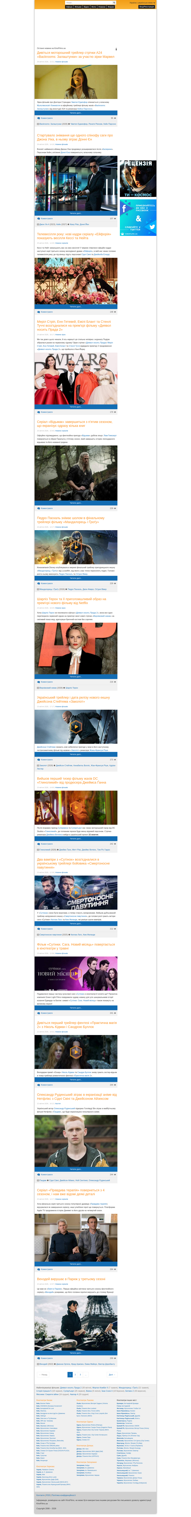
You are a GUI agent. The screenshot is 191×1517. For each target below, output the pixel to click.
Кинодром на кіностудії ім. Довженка (50, 1413)
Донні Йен (84, 224)
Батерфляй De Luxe (45, 1408)
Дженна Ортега (63, 1364)
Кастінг (58, 1104)
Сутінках (44, 913)
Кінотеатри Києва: (44, 1400)
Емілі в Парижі (54, 1289)
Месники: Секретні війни (47, 1394)
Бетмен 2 (129, 1391)
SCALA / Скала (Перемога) (130, 1446)
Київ (40, 1474)
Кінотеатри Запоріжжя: (87, 1462)
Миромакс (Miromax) (128, 1460)
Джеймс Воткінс (89, 850)
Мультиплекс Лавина (45, 1436)
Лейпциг (41, 1416)
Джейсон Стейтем (64, 765)
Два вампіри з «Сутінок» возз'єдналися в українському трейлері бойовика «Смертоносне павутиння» (73, 863)
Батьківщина (125, 1438)
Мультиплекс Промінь (127, 1433)
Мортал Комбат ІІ (100, 1388)
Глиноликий (50, 831)
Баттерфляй (123, 1406)
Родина (124, 1421)
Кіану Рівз (74, 224)
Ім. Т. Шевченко (128, 1470)
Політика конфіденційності (64, 1495)
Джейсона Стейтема (46, 747)
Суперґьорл (76, 828)
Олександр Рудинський (64, 1108)
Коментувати (45, 118)
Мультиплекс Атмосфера (46, 1428)
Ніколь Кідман (68, 1072)
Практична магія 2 (82, 1076)
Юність (128, 1418)
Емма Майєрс (91, 1364)
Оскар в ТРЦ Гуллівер (45, 1443)
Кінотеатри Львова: (85, 1400)
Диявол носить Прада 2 (48, 349)
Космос (126, 1411)
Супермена (63, 828)
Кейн (58, 224)
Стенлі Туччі (74, 346)
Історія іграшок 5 (43, 1391)
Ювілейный (124, 1468)
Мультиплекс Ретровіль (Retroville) (50, 1441)
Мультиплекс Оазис (129, 1473)
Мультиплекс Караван (45, 1431)
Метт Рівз (76, 850)
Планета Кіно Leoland (86, 1408)
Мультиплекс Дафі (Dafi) (47, 1479)
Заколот (75, 750)
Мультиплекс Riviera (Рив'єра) (89, 1425)
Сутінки (80, 994)
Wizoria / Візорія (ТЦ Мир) (129, 1443)
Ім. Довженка (85, 1468)
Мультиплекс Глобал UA (129, 1408)
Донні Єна (65, 152)
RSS (48, 1495)
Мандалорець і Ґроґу (47, 571)
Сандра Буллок (84, 1072)
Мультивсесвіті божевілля (48, 105)
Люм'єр (126, 1413)
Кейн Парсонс (110, 124)
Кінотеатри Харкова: (45, 1466)
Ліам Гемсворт (110, 436)
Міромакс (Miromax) (45, 1426)
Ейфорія (88, 251)
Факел (40, 1458)
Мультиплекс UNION (128, 1426)
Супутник (41, 1455)
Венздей (49, 1292)
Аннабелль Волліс (81, 765)
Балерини (107, 149)
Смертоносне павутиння (75, 916)
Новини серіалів (61, 243)
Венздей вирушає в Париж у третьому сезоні (71, 1279)
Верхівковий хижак (102, 616)
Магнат (40, 1423)
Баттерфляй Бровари (127, 1403)
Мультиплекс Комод (45, 1433)
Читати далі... (76, 113)
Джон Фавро (88, 589)
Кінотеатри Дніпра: (85, 1446)
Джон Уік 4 (44, 224)
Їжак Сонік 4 (107, 1391)
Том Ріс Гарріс (103, 850)
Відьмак (85, 436)
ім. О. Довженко (44, 1472)
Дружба (128, 1416)
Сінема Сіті (83, 1440)
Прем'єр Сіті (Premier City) (128, 1436)
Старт (40, 1453)
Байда (83, 1465)
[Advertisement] (95, 26)
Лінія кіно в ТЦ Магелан (46, 1418)
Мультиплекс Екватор (127, 1451)
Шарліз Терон (48, 613)
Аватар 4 (74, 1394)
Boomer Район (43, 1403)
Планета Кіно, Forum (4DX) (88, 1411)
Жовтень (41, 1411)
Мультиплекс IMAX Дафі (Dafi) (90, 1451)
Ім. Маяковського (87, 1470)
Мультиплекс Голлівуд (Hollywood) (132, 1483)
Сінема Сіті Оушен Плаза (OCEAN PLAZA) (52, 1451)
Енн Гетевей (48, 346)
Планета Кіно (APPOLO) (88, 1456)
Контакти (40, 1495)
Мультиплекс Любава (127, 1480)
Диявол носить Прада (96, 343)
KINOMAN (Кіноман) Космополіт (49, 1406)
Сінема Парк (83, 1437)
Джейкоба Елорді (102, 254)
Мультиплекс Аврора (88, 1475)
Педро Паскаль (66, 574)
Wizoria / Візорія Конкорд (128, 1448)
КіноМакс (84, 1473)
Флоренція (42, 1460)
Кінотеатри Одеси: (85, 1422)
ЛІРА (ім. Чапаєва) (44, 1421)
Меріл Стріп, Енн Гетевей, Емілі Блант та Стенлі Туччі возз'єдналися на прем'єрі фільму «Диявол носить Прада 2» (74, 325)
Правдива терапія (99, 1204)
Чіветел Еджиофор (79, 124)
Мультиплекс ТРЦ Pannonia (129, 1463)
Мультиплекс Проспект (46, 1438)
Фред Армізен (77, 1364)
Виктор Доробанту (106, 1364)
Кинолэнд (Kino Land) (46, 1477)
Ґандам (56, 1112)
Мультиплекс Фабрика (127, 1465)
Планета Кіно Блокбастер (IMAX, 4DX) (51, 1448)
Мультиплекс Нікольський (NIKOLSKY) (52, 1482)
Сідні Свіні (86, 254)
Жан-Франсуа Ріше (99, 765)
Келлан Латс (56, 920)
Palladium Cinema (45, 1470)
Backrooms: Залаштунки (50, 124)
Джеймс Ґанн (65, 850)
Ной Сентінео (82, 1180)
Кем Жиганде (71, 920)
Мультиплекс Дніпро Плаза (129, 1478)
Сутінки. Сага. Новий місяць (82, 1000)
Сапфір (124, 1453)
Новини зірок (60, 335)
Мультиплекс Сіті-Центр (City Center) (133, 1441)
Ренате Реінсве (95, 124)
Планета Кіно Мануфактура (128, 1458)
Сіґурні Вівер (101, 589)
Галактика (124, 1423)
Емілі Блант (60, 346)
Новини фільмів (61, 62)
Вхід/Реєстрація (147, 7)
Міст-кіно (82, 1449)
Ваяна (89, 1391)
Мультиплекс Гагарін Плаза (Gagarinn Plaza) (94, 1427)
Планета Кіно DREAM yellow (47, 1446)
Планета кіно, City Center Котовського (92, 1435)
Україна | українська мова (142, 3)
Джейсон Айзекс (67, 1180)
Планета (125, 1475)
